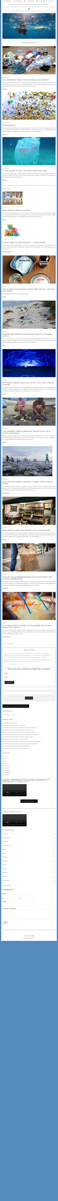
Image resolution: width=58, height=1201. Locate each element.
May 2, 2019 (4, 622)
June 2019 (4, 758)
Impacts (4, 853)
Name (4, 893)
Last (20, 898)
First (3, 898)
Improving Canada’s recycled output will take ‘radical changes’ (19, 732)
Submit (5, 922)
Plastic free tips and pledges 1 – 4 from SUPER (23, 242)
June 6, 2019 (4, 331)
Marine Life (4, 442)
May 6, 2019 (4, 574)
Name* (10, 674)
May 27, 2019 (4, 428)
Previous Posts (9, 643)
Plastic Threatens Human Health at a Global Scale (15, 748)
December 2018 (6, 770)
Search (29, 698)
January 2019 (5, 768)
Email (4, 901)
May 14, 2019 (4, 479)
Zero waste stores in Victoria (16, 210)
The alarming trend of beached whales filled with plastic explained (20, 734)
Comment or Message (9, 908)
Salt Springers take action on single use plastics (25, 80)
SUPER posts (4, 89)
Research (4, 345)
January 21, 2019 (5, 168)
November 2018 (6, 772)
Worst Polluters (6, 880)
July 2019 (4, 756)
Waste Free (4, 219)
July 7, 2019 (4, 207)
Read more (5, 861)
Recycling (4, 393)
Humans (4, 849)
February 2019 (6, 765)
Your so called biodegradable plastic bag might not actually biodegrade (21, 741)
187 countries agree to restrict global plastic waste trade (17, 736)
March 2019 (5, 763)
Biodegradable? (5, 588)
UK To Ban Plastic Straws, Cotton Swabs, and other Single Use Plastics (20, 743)
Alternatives (5, 834)
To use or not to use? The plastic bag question (24, 171)
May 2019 (4, 761)
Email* (10, 678)
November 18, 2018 (6, 122)
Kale (34, 936)
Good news (5, 841)
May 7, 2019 (4, 527)
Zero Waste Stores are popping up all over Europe (26, 530)
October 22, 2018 (5, 77)
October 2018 (5, 774)
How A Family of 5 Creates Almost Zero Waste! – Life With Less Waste (19, 727)
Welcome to (29, 23)
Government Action (6, 492)
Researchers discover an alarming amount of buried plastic (18, 730)
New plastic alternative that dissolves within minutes (16, 746)
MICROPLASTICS (9, 125)
